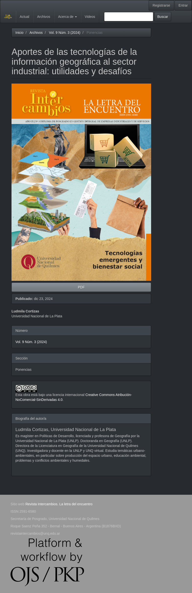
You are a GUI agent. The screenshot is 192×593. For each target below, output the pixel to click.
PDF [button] (81, 287)
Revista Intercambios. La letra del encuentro (59, 504)
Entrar (183, 5)
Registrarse (161, 5)
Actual (24, 17)
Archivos (43, 17)
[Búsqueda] (128, 16)
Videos (90, 17)
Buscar (162, 17)
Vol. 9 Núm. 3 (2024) (64, 33)
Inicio (19, 33)
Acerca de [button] (67, 17)
